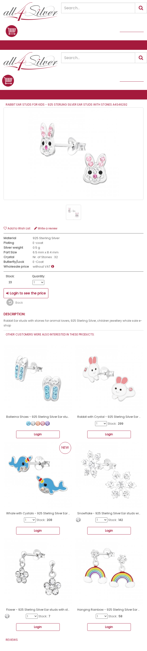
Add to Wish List (17, 228)
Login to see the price (26, 293)
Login (38, 434)
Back (14, 302)
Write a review (45, 228)
